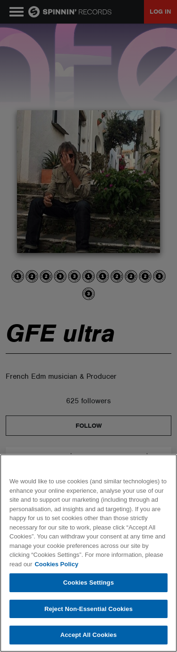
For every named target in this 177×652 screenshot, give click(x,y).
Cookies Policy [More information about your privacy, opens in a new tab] (56, 564)
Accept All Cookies (88, 634)
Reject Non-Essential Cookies (88, 608)
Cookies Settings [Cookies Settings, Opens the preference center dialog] (88, 582)
